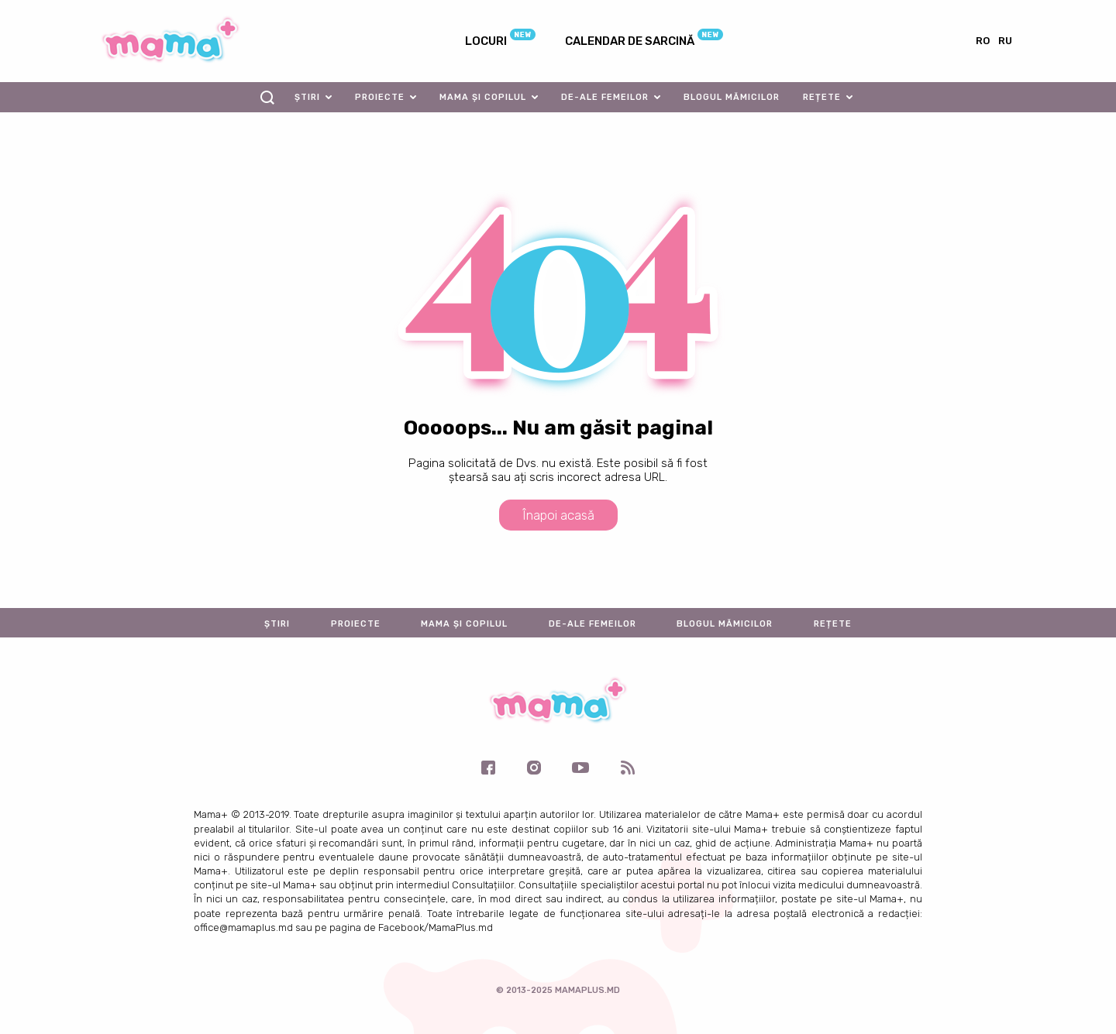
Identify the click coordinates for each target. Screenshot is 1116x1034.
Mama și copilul (482, 97)
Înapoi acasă (558, 515)
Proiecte (380, 97)
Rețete (822, 97)
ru (1005, 40)
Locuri (486, 41)
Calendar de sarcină (629, 41)
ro (983, 40)
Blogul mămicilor (732, 97)
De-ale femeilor (605, 97)
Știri (307, 97)
